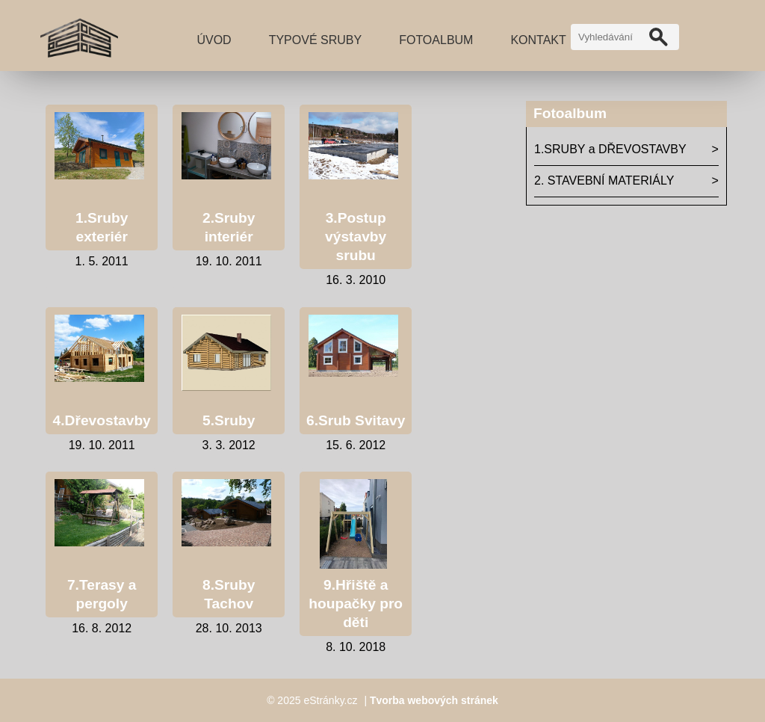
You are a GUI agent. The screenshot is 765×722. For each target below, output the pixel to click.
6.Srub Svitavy (355, 420)
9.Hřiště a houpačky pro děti (356, 603)
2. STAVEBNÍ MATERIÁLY (604, 180)
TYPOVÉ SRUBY (315, 40)
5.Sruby (228, 420)
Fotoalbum (436, 40)
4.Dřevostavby (102, 420)
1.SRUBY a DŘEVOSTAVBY (610, 149)
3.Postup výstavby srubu (355, 236)
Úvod (213, 40)
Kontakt (538, 40)
